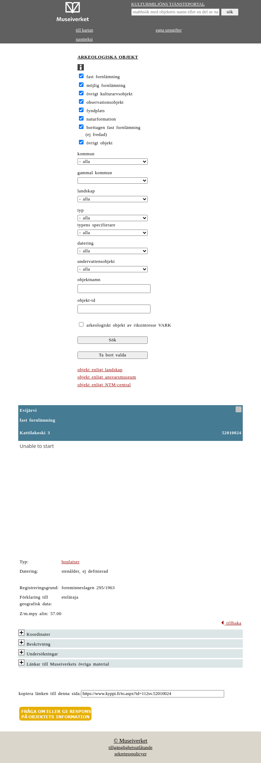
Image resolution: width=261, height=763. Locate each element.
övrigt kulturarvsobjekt (110, 93)
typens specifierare (96, 225)
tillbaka (231, 623)
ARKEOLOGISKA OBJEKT (108, 57)
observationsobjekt (105, 102)
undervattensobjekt (96, 261)
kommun (86, 153)
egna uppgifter (169, 30)
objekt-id (86, 300)
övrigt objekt (100, 143)
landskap (86, 191)
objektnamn (89, 279)
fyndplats (96, 110)
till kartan (84, 30)
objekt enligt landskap (100, 369)
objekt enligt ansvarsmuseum (107, 377)
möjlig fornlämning (106, 85)
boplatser (70, 561)
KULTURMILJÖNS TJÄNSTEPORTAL (168, 4)
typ (81, 210)
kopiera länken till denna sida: (50, 693)
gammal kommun (95, 172)
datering (86, 243)
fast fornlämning (103, 76)
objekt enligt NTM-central (104, 384)
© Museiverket (130, 741)
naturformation (101, 119)
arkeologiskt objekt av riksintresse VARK (128, 325)
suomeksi (84, 39)
